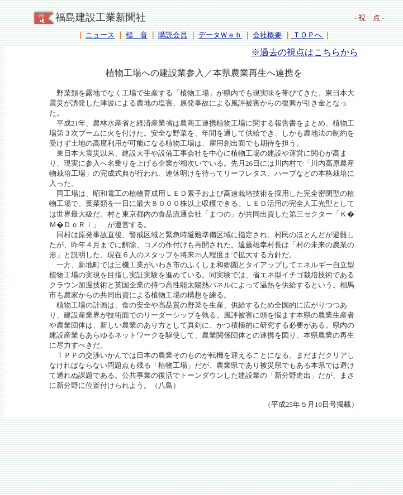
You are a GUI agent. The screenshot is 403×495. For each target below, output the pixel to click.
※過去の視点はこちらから (304, 52)
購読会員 (172, 35)
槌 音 (137, 35)
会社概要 (267, 35)
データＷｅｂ (220, 35)
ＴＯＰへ (307, 35)
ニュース (100, 35)
